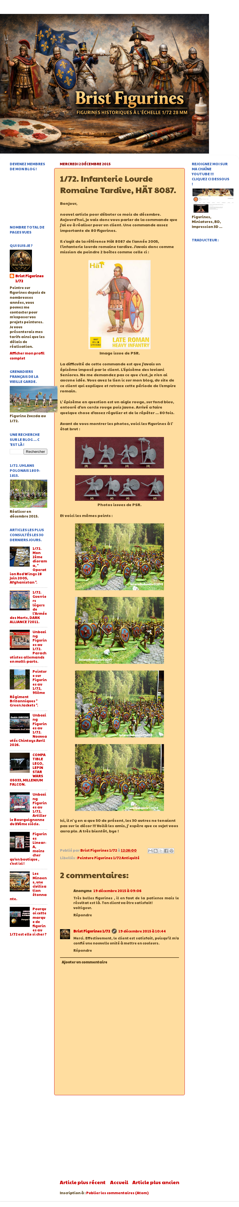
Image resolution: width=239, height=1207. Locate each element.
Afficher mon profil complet (27, 356)
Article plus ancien (155, 1182)
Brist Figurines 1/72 (91, 931)
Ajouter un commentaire (84, 962)
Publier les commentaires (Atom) (117, 1192)
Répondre (82, 914)
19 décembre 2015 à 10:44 (142, 931)
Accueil (119, 1182)
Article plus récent (83, 1182)
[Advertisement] (119, 1137)
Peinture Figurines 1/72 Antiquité (108, 857)
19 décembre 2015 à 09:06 (117, 890)
